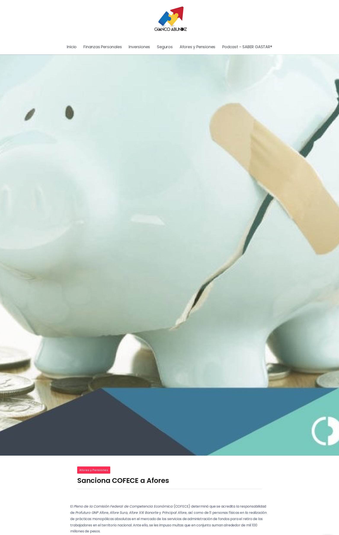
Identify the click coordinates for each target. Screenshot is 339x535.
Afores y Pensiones (93, 470)
